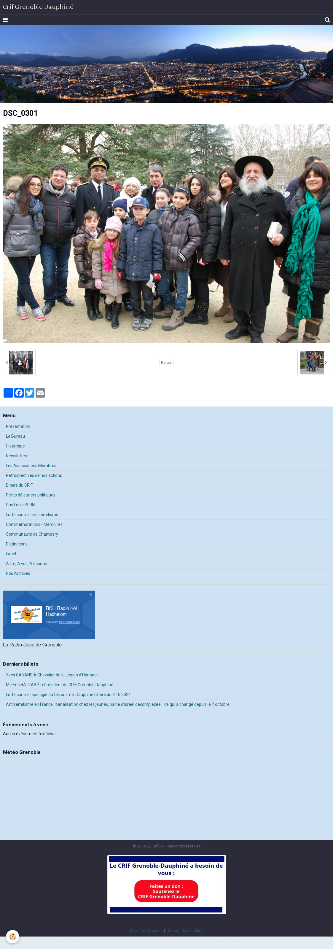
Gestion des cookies (184, 930)
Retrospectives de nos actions (34, 475)
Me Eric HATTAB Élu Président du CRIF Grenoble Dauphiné (59, 684)
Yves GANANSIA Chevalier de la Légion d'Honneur (52, 675)
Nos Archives (18, 573)
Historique (15, 446)
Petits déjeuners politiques (30, 495)
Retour (166, 362)
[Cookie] (12, 936)
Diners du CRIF (19, 485)
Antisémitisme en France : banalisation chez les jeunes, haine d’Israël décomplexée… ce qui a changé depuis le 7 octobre (118, 704)
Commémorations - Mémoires (34, 524)
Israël (11, 553)
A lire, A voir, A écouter (27, 563)
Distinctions (17, 544)
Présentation (18, 426)
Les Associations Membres (31, 465)
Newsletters (17, 455)
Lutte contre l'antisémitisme (32, 514)
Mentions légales (146, 930)
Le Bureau (15, 436)
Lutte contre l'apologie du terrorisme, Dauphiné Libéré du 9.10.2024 (68, 694)
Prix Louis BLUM (21, 504)
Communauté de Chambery (32, 534)
